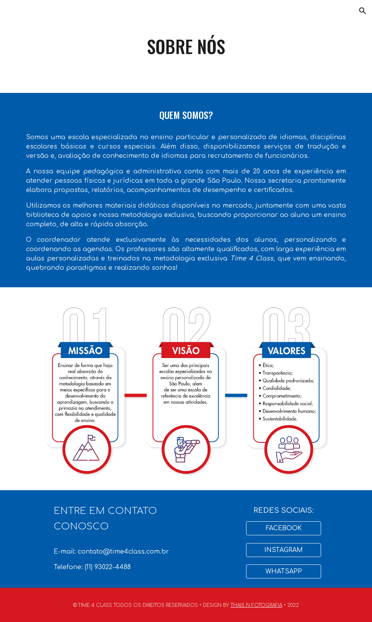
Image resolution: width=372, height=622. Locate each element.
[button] (362, 11)
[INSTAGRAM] (283, 550)
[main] (186, 46)
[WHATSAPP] (283, 571)
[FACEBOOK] (283, 528)
